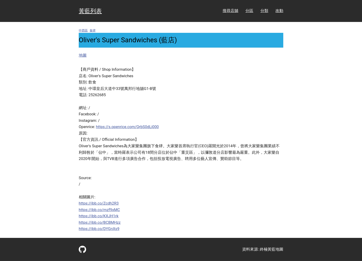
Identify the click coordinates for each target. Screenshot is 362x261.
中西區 (83, 30)
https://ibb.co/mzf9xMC (99, 209)
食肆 (93, 30)
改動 (279, 10)
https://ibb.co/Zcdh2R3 (99, 203)
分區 (249, 10)
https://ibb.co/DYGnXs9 (99, 228)
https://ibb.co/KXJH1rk (98, 216)
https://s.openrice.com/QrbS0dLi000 (127, 126)
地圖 (83, 55)
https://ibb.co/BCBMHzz (100, 222)
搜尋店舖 (230, 10)
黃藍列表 (90, 11)
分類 (264, 10)
